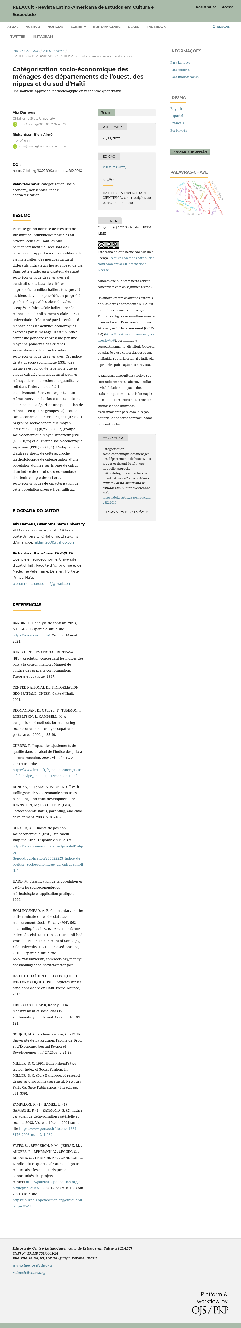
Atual (12, 27)
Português (178, 130)
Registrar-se (206, 7)
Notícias (55, 27)
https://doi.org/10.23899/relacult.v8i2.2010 (47, 171)
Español (176, 116)
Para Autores (180, 69)
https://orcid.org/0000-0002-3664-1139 (42, 124)
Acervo (33, 27)
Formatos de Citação (125, 512)
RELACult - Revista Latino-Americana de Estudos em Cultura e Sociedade (83, 11)
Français (177, 123)
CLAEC (133, 27)
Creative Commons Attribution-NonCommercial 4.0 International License (127, 264)
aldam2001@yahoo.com (55, 542)
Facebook (156, 27)
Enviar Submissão (190, 152)
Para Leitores (180, 62)
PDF (108, 113)
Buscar (222, 27)
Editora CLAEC (107, 27)
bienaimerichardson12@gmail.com (42, 583)
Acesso (228, 7)
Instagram (43, 36)
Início (18, 51)
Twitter (17, 36)
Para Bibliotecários (184, 77)
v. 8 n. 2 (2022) (54, 51)
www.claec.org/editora (32, 1265)
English (176, 108)
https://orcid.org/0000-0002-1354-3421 (42, 146)
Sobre (77, 27)
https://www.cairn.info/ (31, 635)
